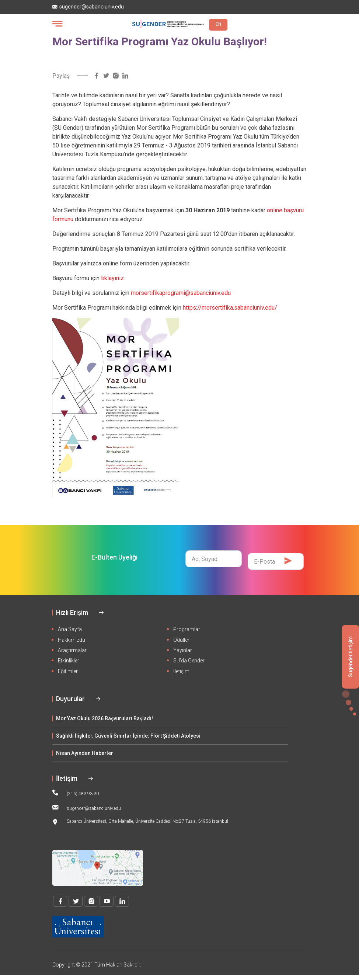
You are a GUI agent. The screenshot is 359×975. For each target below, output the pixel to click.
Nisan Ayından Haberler (84, 748)
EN (218, 24)
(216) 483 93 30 (75, 788)
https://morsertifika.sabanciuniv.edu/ (230, 307)
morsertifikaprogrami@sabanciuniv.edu (181, 292)
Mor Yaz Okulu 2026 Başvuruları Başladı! (104, 714)
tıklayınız (112, 278)
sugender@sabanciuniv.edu (88, 7)
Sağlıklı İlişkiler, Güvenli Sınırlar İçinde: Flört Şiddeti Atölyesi (128, 731)
